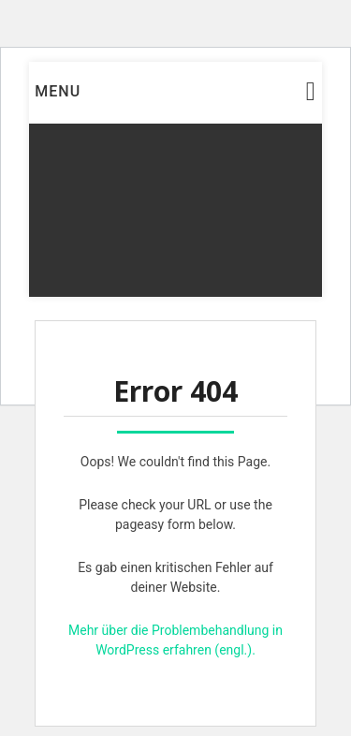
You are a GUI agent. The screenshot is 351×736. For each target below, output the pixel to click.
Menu (57, 91)
